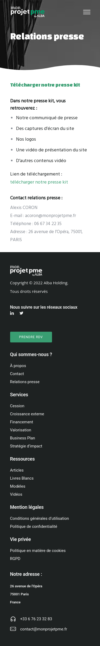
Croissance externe (27, 414)
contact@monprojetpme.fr (43, 629)
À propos (18, 365)
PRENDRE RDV (31, 337)
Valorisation (20, 430)
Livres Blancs (22, 478)
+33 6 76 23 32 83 (36, 619)
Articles (17, 470)
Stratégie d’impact (26, 446)
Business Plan (22, 438)
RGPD (15, 558)
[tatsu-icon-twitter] (22, 313)
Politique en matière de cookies (38, 550)
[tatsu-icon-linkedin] (12, 313)
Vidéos (16, 494)
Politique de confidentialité (33, 526)
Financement (21, 422)
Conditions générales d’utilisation (39, 518)
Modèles (17, 486)
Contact (17, 373)
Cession (17, 406)
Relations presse (25, 381)
